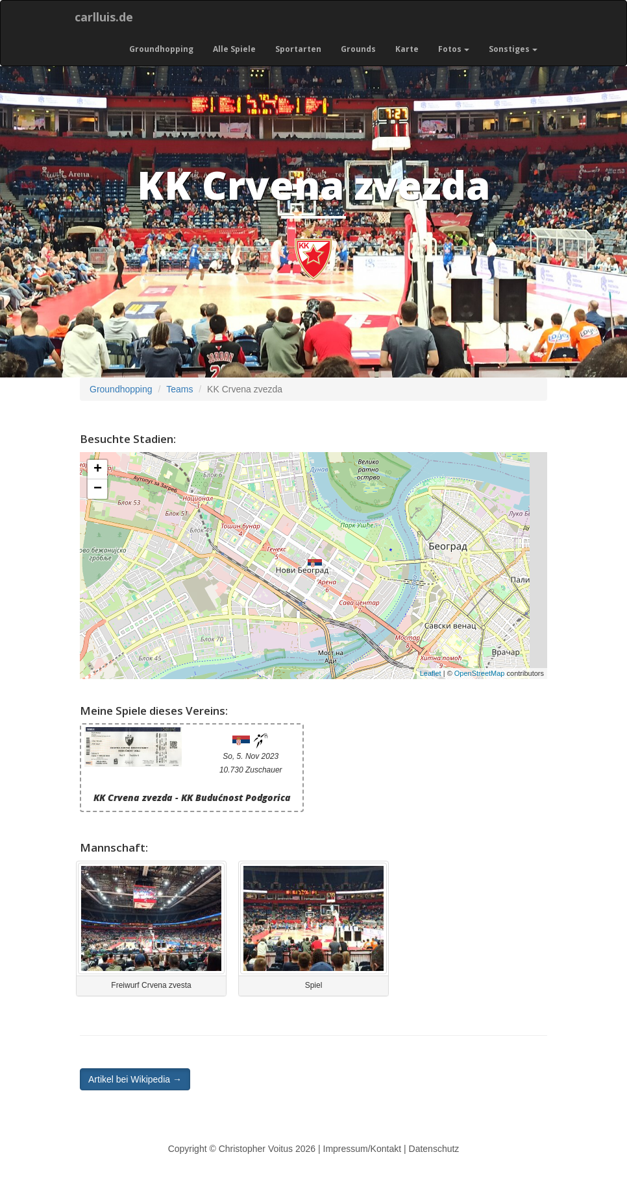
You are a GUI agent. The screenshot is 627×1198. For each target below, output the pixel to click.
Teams (179, 389)
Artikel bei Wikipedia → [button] (135, 1079)
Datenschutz (434, 1149)
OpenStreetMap (479, 673)
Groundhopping (161, 48)
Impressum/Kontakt (362, 1149)
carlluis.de (104, 17)
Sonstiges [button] (513, 48)
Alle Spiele (234, 48)
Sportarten (298, 48)
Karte (407, 48)
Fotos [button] (453, 48)
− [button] (97, 489)
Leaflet (430, 673)
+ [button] (97, 469)
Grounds (358, 48)
